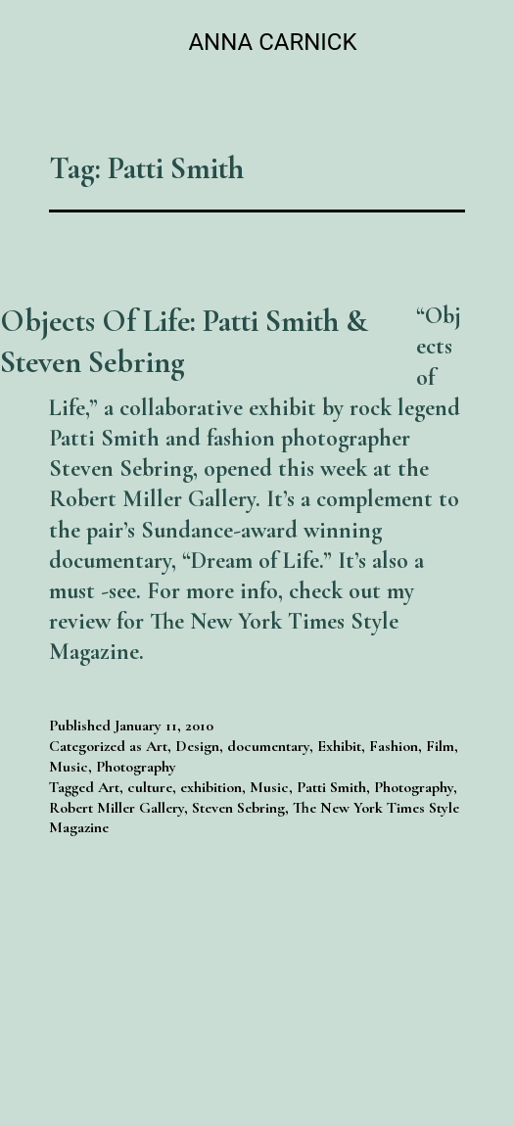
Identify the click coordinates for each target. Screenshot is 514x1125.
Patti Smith (331, 787)
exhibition (211, 787)
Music (68, 766)
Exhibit (339, 746)
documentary (268, 746)
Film (440, 746)
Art (156, 746)
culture (149, 787)
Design (197, 746)
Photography (136, 766)
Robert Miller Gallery (116, 808)
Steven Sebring (238, 808)
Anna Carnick (272, 42)
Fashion (393, 746)
